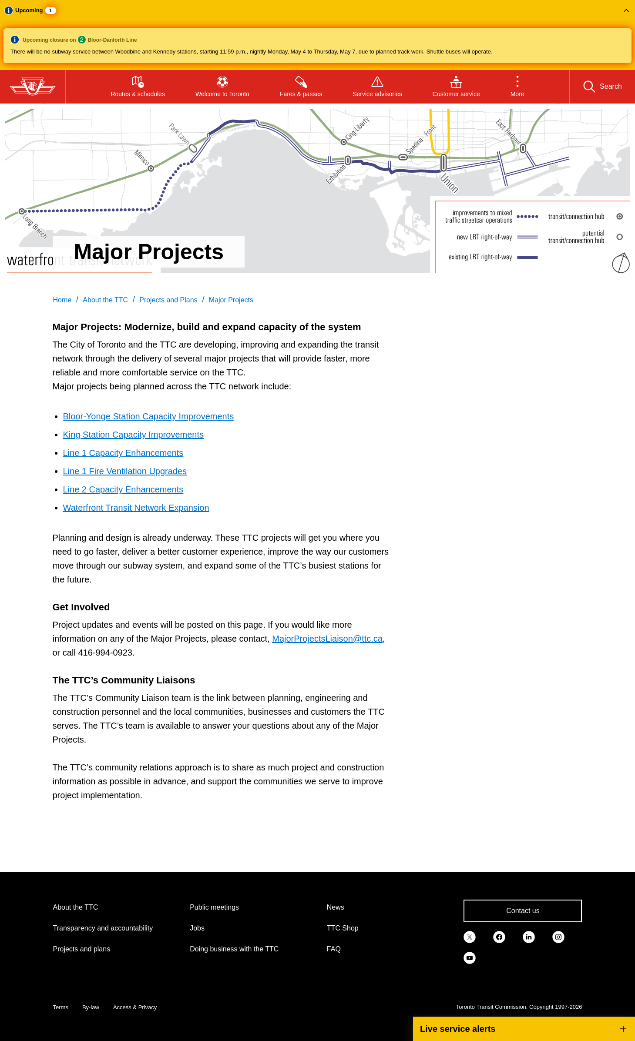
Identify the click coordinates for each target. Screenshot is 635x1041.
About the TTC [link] (105, 300)
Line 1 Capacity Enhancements (123, 453)
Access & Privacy (135, 1007)
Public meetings (214, 907)
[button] (317, 35)
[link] (470, 936)
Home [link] (62, 300)
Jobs (197, 928)
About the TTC (75, 907)
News (335, 907)
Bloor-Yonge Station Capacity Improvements (148, 416)
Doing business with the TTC (234, 949)
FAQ (334, 949)
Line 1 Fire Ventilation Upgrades (125, 471)
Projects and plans (82, 949)
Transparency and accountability (103, 928)
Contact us (522, 910)
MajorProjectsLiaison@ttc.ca (327, 638)
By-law (90, 1007)
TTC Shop (343, 928)
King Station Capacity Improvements (133, 434)
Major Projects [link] (231, 300)
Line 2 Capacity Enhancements (123, 489)
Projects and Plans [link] (168, 300)
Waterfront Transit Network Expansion (136, 507)
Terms (60, 1007)
